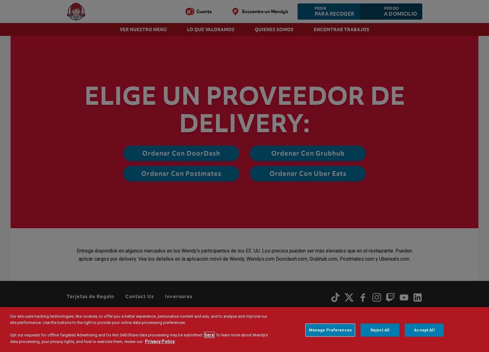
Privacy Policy (160, 342)
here (209, 335)
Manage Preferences (330, 331)
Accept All (424, 331)
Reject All (380, 331)
